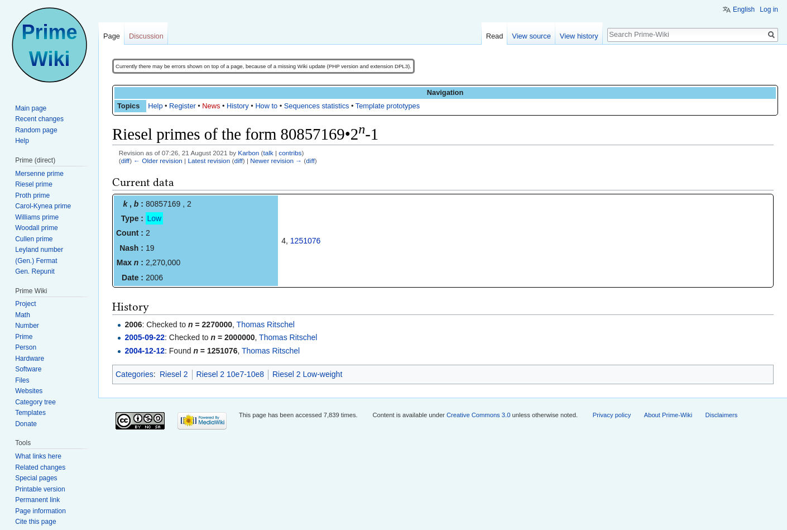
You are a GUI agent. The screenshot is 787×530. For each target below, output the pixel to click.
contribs (290, 152)
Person (25, 347)
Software (28, 369)
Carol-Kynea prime (43, 206)
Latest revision (209, 160)
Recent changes (39, 119)
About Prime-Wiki (668, 415)
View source (531, 36)
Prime (23, 337)
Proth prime (32, 195)
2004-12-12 (144, 350)
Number (27, 326)
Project (25, 304)
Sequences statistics (316, 106)
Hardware (29, 358)
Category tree (35, 402)
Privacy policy (612, 415)
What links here (38, 456)
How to (266, 106)
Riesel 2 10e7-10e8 (230, 374)
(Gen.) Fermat (36, 261)
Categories (134, 374)
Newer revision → (276, 160)
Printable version (40, 489)
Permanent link (37, 500)
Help (155, 106)
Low (154, 218)
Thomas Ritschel (266, 324)
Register (182, 106)
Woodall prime (36, 228)
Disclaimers (722, 415)
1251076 (305, 240)
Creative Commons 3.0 (478, 415)
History (238, 106)
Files (22, 380)
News (211, 106)
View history (579, 36)
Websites (28, 391)
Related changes (40, 467)
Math (22, 315)
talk (268, 152)
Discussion (146, 36)
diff (125, 160)
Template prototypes (388, 106)
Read (494, 36)
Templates (30, 413)
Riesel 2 (174, 374)
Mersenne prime (39, 174)
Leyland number (39, 250)
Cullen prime (33, 239)
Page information (40, 511)
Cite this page (35, 522)
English (744, 9)
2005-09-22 (144, 337)
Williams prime (37, 217)
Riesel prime (33, 184)
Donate (26, 424)
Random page (36, 130)
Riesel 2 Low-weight (307, 374)
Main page (30, 108)
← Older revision (158, 160)
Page (111, 36)
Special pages (36, 478)
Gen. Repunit (35, 271)
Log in (769, 9)
